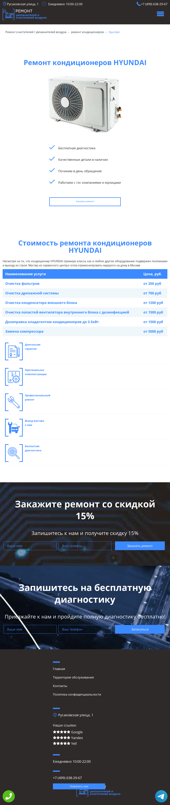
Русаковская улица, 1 (23, 4)
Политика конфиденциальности (77, 694)
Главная (59, 669)
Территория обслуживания (73, 677)
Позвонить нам (79, 786)
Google (68, 732)
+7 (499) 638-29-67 (154, 4)
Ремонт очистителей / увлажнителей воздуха (35, 32)
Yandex (68, 738)
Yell (65, 743)
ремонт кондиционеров (87, 32)
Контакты (60, 686)
